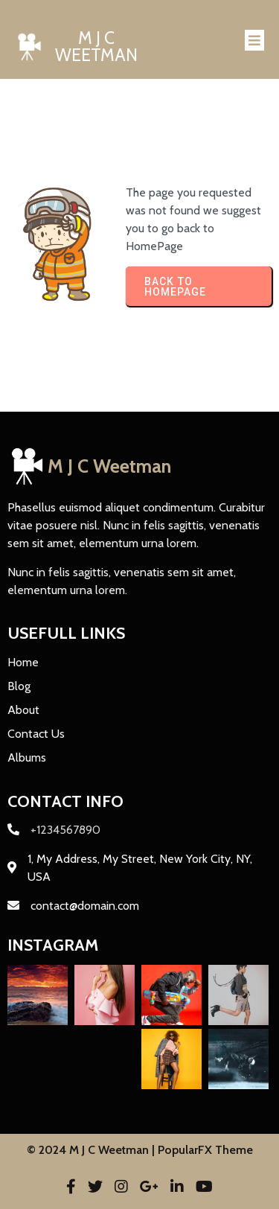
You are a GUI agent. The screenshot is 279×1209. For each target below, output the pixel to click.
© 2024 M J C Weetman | (92, 1150)
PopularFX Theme (205, 1150)
